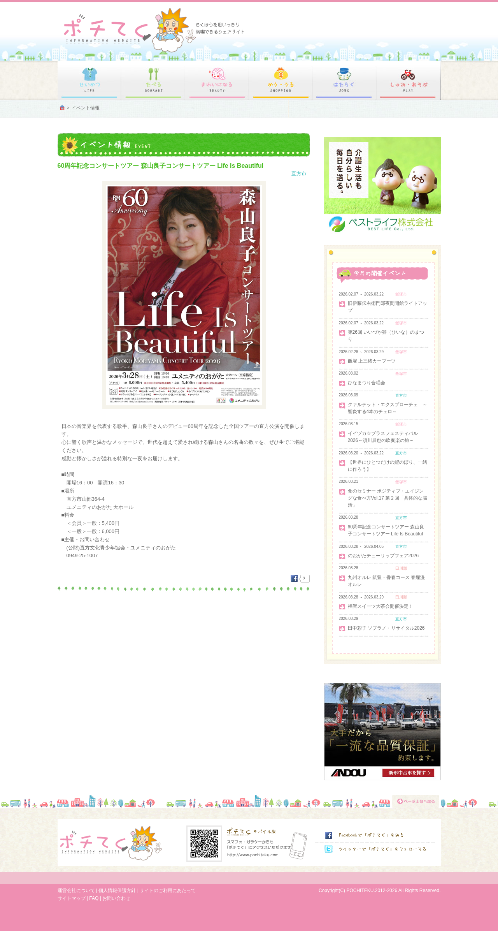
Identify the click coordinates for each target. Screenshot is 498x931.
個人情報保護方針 (117, 890)
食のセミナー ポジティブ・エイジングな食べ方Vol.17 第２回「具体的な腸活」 (388, 498)
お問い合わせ (116, 898)
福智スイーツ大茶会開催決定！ (380, 606)
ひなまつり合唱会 (366, 382)
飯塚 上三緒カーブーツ (372, 361)
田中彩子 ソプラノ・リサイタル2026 (386, 628)
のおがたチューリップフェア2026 (383, 555)
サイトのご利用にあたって (168, 890)
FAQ (93, 898)
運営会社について (76, 890)
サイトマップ (72, 898)
